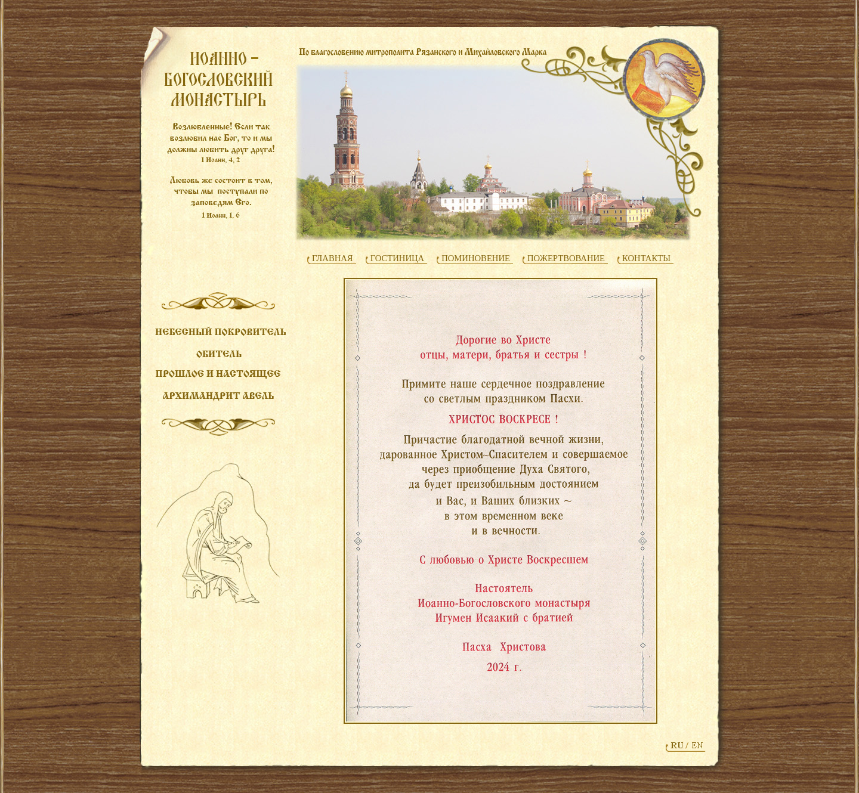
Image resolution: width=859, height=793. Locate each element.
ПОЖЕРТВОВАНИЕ (566, 258)
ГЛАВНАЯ (332, 258)
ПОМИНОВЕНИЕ (475, 258)
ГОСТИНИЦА (397, 258)
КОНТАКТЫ (646, 258)
